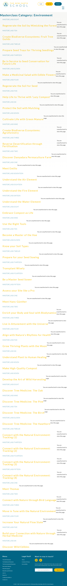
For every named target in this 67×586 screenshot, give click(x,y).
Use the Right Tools (14, 221)
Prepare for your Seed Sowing (21, 254)
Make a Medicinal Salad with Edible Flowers (29, 71)
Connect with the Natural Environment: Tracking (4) (27, 473)
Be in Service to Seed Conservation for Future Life (26, 59)
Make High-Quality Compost (20, 365)
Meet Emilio (10, 165)
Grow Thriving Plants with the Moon (25, 343)
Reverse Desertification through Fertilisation (22, 142)
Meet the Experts (6, 565)
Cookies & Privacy (26, 559)
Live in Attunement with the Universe (25, 321)
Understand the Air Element (20, 176)
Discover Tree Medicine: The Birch (23, 409)
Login (37, 4)
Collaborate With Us (7, 574)
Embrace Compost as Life (18, 210)
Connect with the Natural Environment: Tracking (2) (27, 446)
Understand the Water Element (22, 198)
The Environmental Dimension (9, 561)
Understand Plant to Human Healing (25, 354)
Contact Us (5, 576)
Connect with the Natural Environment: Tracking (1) (27, 433)
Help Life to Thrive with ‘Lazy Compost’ (27, 94)
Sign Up (45, 4)
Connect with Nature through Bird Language (30, 497)
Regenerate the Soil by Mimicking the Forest (30, 22)
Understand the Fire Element (20, 187)
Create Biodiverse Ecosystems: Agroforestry (21, 128)
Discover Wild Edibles (16, 544)
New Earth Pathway (7, 563)
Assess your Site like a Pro (19, 287)
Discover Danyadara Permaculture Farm (27, 154)
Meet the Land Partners (8, 568)
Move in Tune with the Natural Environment (29, 508)
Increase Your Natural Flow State (23, 519)
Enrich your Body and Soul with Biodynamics (29, 309)
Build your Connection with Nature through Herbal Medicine (29, 531)
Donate (54, 4)
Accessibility (25, 561)
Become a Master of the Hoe (20, 232)
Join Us (4, 570)
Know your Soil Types (16, 243)
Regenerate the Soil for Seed (20, 83)
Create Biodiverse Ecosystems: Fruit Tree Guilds (28, 35)
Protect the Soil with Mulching (21, 105)
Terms (23, 556)
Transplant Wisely (14, 265)
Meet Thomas (11, 486)
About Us (5, 572)
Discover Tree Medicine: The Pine (23, 398)
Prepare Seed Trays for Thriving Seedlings (28, 47)
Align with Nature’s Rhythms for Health (27, 332)
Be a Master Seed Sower (17, 276)
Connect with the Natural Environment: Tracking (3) (27, 460)
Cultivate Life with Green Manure (23, 116)
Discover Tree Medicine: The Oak (23, 387)
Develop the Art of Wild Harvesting (24, 376)
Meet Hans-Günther (15, 298)
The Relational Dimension (8, 559)
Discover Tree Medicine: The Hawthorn (26, 420)
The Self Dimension (7, 556)
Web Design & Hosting (30, 584)
